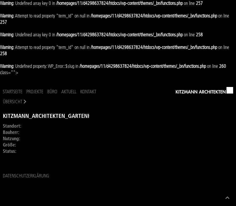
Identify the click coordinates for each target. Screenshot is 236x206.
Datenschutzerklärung (26, 176)
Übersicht (12, 101)
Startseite (12, 91)
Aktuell (68, 91)
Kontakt (88, 91)
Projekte (34, 91)
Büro (52, 91)
